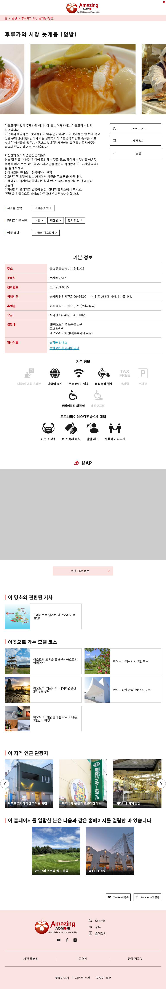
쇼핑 (39, 220)
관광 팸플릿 (135, 958)
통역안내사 (62, 978)
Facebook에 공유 (147, 897)
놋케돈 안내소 (58, 342)
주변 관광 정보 (90, 571)
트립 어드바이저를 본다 (64, 348)
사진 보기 (129, 140)
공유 (127, 153)
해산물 (55, 220)
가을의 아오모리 (46, 232)
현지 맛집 (75, 220)
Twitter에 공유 (118, 897)
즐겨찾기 (97, 933)
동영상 (83, 958)
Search (97, 920)
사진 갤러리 (30, 958)
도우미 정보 (103, 978)
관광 (14, 18)
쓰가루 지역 (43, 208)
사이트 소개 (82, 978)
